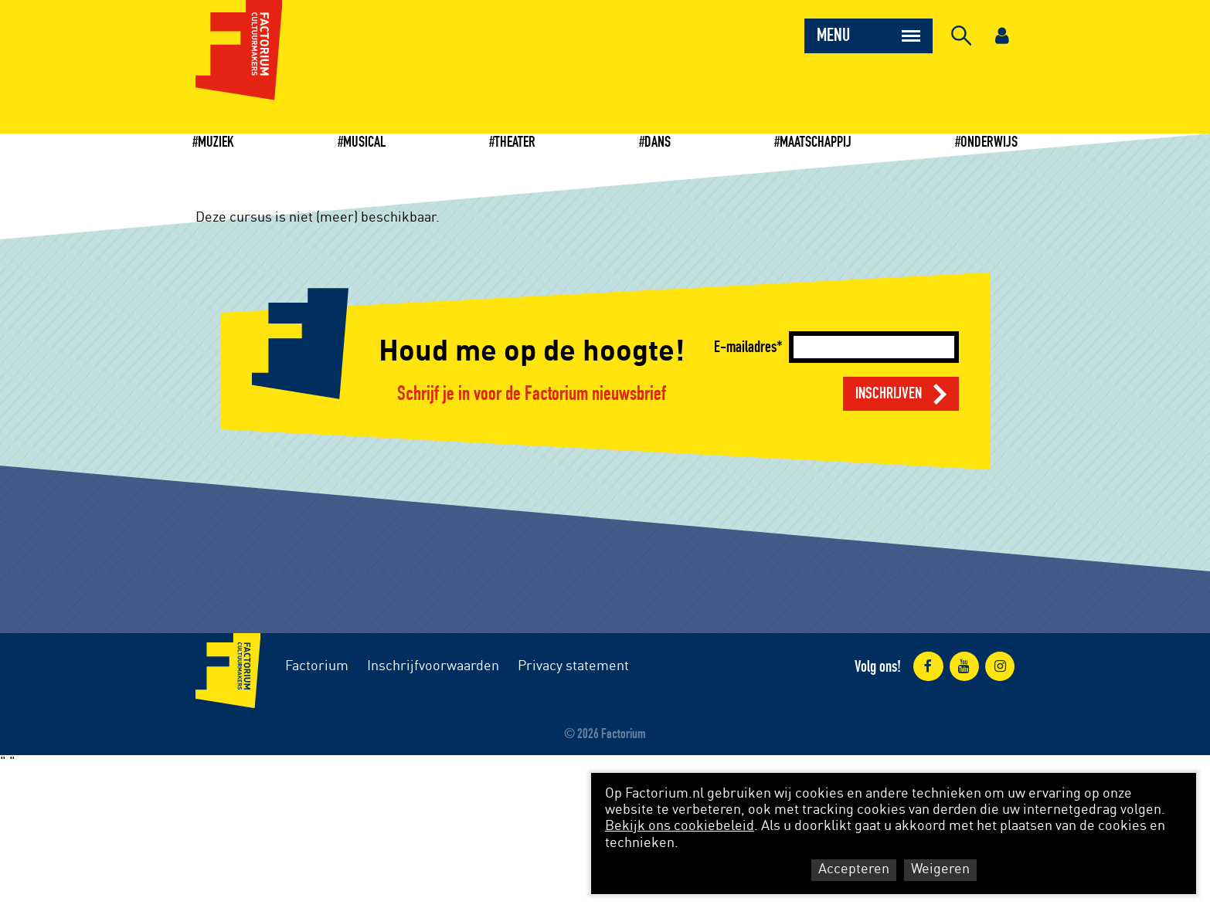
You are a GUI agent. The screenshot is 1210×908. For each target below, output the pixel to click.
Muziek (216, 142)
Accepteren (853, 869)
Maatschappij (815, 142)
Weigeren (940, 869)
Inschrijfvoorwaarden (433, 666)
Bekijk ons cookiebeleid (679, 826)
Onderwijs (989, 142)
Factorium (316, 666)
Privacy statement (573, 666)
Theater (515, 142)
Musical (364, 142)
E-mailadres (745, 347)
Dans (657, 142)
